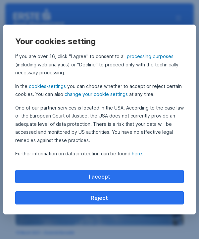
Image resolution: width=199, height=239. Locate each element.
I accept (99, 176)
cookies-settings (47, 86)
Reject (99, 198)
